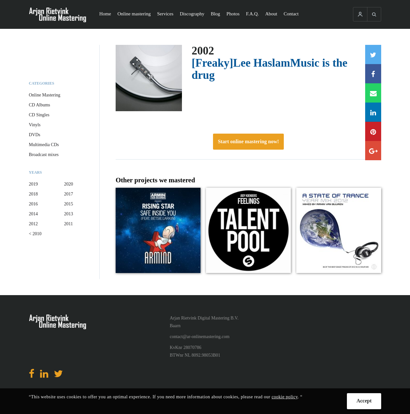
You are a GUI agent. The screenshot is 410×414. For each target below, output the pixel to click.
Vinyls (35, 124)
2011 (68, 223)
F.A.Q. (252, 13)
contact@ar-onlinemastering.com (199, 336)
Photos (233, 13)
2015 (68, 204)
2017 (68, 194)
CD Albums (39, 105)
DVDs (34, 134)
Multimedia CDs (44, 144)
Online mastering (134, 13)
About (271, 13)
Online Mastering (44, 95)
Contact (291, 13)
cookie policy (285, 396)
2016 (33, 204)
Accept (364, 400)
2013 (68, 213)
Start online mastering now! (248, 141)
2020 (68, 184)
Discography (192, 13)
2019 (33, 184)
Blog (215, 13)
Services (165, 13)
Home (105, 13)
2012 (33, 223)
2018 (33, 194)
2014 (33, 213)
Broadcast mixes (44, 154)
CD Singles (39, 114)
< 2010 (35, 233)
